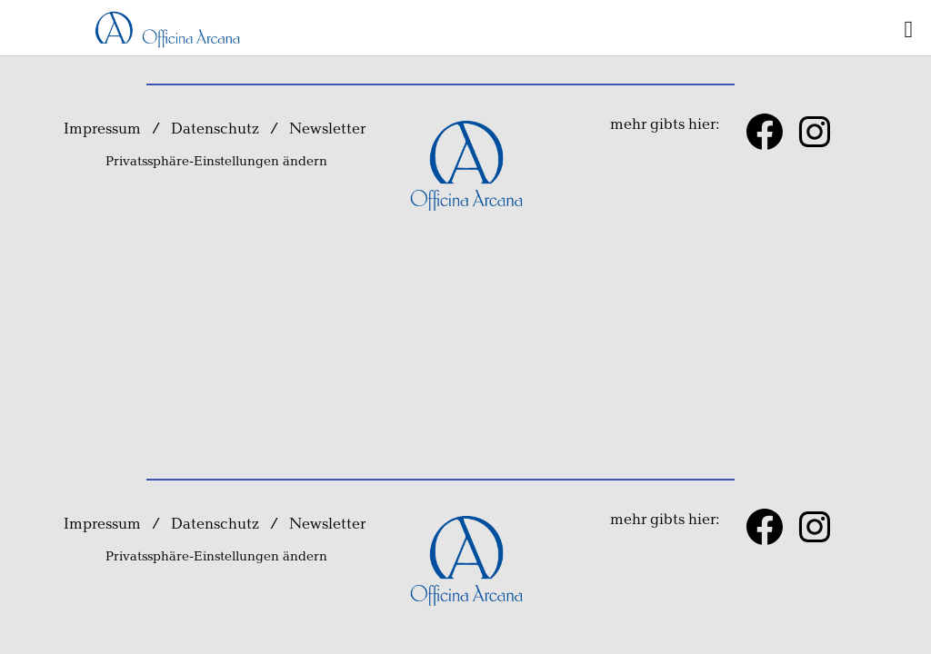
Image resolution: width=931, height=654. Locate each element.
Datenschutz (215, 129)
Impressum (102, 129)
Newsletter (329, 129)
